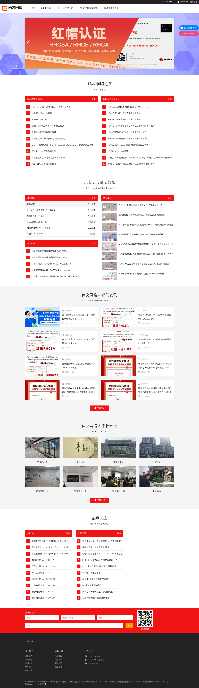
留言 (129, 625)
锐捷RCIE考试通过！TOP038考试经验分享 (51, 270)
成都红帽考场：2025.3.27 (43, 560)
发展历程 (28, 660)
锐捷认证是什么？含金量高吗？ (96, 547)
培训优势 (28, 663)
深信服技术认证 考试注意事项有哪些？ (49, 158)
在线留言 (58, 667)
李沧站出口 (118, 462)
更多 (94, 99)
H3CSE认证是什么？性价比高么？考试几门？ (128, 107)
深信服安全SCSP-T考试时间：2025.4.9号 (50, 541)
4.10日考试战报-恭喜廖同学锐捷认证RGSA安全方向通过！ (145, 264)
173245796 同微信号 (96, 660)
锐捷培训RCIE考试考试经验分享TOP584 (50, 257)
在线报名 (92, 210)
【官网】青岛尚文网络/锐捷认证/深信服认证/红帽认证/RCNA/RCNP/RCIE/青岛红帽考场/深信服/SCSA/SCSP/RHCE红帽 (101, 682)
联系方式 (89, 651)
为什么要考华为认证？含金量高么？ (98, 592)
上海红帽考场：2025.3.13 (43, 585)
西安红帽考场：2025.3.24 (43, 566)
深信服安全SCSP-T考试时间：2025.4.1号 (50, 554)
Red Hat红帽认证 (66, 8)
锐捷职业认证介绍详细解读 (44, 164)
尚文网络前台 (42, 491)
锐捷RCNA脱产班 (35, 234)
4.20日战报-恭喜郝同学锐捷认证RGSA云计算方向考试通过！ (146, 244)
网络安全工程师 (112, 8)
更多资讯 (99, 408)
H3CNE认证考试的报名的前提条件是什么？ (127, 132)
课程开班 (59, 651)
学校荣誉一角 (80, 491)
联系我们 (28, 667)
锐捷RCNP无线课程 (36, 216)
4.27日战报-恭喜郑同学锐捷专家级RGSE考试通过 (141, 235)
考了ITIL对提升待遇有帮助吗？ (96, 579)
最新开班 (58, 660)
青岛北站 (80, 462)
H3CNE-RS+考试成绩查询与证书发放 (124, 113)
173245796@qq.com (95, 656)
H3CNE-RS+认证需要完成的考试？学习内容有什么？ (131, 126)
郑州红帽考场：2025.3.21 (43, 598)
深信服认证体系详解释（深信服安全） (49, 139)
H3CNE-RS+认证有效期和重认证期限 (124, 120)
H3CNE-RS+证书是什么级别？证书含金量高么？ (129, 139)
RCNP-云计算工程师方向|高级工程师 (48, 126)
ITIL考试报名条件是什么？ (94, 585)
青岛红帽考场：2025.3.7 (43, 573)
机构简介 (28, 656)
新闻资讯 (58, 663)
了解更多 (99, 500)
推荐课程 (58, 656)
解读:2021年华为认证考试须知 (95, 598)
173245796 (187, 2)
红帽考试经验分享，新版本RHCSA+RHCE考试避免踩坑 (56, 277)
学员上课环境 (118, 491)
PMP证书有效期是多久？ (93, 573)
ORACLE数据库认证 (89, 8)
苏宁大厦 (157, 462)
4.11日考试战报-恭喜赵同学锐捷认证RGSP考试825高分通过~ (146, 254)
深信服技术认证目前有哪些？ (45, 151)
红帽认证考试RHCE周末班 (39, 228)
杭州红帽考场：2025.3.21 (43, 592)
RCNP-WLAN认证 (39, 120)
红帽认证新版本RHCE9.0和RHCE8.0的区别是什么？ (131, 164)
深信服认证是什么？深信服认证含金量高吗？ (102, 541)
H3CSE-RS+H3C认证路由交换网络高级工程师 (128, 145)
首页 (33, 8)
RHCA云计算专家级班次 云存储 (41, 210)
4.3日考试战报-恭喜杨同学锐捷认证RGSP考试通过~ (142, 274)
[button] (98, 66)
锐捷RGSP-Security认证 (42, 113)
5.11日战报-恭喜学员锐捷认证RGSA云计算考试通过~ (142, 215)
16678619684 (167, 2)
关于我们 (29, 651)
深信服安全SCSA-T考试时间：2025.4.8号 (50, 547)
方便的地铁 (42, 462)
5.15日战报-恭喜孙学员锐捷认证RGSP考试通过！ (141, 205)
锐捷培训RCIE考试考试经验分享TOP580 (50, 251)
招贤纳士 (28, 670)
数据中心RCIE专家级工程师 (44, 132)
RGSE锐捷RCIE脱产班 (37, 222)
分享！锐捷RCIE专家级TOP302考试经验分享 (52, 264)
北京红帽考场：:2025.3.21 (43, 579)
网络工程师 (46, 8)
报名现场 (157, 491)
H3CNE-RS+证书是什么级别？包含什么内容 (51, 107)
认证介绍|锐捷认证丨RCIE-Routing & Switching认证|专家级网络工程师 (62, 145)
